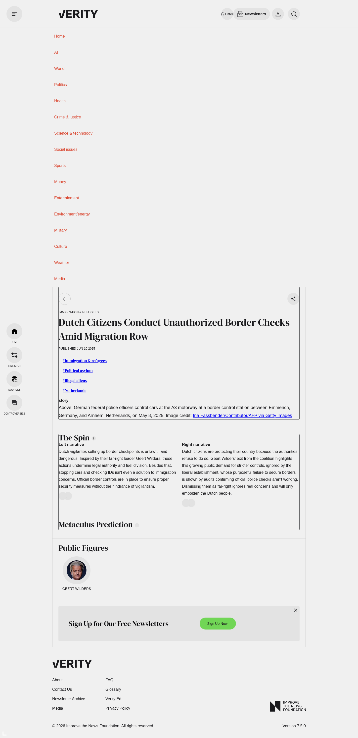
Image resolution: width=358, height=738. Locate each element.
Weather (61, 263)
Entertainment (66, 198)
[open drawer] (14, 14)
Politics (60, 85)
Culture (60, 246)
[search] (294, 14)
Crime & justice (67, 117)
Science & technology (73, 133)
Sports (60, 165)
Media (59, 279)
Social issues (65, 149)
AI (56, 52)
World (59, 68)
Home (59, 36)
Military (60, 230)
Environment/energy (72, 214)
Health (60, 101)
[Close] (296, 610)
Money (60, 182)
